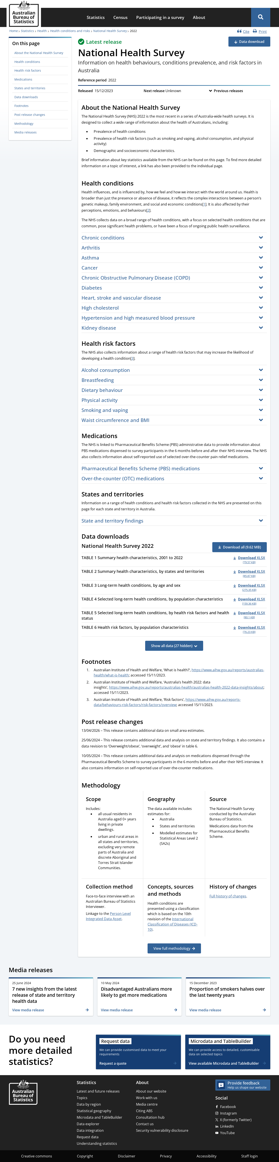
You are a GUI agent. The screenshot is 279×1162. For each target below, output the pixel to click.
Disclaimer (126, 1156)
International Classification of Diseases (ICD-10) (172, 924)
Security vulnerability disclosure (162, 1130)
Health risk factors (27, 70)
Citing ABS (144, 1110)
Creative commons (36, 1156)
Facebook (228, 1106)
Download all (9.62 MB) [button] (242, 547)
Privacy (166, 1156)
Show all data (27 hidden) (171, 645)
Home (13, 31)
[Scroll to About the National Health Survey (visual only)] (185, 108)
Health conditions (27, 62)
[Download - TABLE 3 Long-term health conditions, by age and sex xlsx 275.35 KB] (249, 587)
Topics (82, 1097)
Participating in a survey (160, 17)
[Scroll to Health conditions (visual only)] (138, 184)
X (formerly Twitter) (236, 1119)
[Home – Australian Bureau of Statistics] (23, 1092)
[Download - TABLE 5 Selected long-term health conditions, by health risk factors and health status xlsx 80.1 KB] (249, 615)
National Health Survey (110, 31)
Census (120, 17)
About (199, 17)
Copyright (85, 1156)
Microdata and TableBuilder (99, 1117)
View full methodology (171, 948)
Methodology (23, 123)
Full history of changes (227, 896)
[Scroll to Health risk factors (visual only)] (140, 344)
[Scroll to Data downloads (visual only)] (134, 537)
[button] (260, 17)
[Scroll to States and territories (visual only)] (148, 495)
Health (42, 31)
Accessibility (206, 1156)
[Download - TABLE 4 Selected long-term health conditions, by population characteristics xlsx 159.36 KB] (249, 601)
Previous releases (228, 90)
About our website (151, 1091)
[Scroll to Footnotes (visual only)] (116, 662)
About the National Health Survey (38, 53)
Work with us (146, 1097)
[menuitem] (95, 17)
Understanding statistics (97, 1143)
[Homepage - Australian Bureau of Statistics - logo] (24, 14)
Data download (251, 41)
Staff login (249, 1156)
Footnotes (21, 106)
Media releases (25, 132)
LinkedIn (227, 1126)
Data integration (90, 1130)
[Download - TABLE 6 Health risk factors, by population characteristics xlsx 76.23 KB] (249, 629)
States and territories (29, 88)
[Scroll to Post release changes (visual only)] (148, 722)
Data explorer (88, 1124)
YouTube (227, 1132)
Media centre (147, 1104)
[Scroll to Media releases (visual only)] (57, 970)
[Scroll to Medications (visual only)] (122, 436)
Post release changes (29, 115)
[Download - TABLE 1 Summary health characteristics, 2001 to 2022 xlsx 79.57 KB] (249, 560)
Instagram (228, 1113)
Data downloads (26, 97)
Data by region (89, 1104)
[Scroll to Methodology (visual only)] (125, 786)
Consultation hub (150, 1117)
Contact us (145, 1124)
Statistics (96, 17)
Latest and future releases (98, 1091)
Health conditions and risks (70, 31)
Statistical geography (94, 1110)
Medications (23, 79)
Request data (88, 1137)
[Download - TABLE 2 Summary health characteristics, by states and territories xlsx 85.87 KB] (249, 573)
